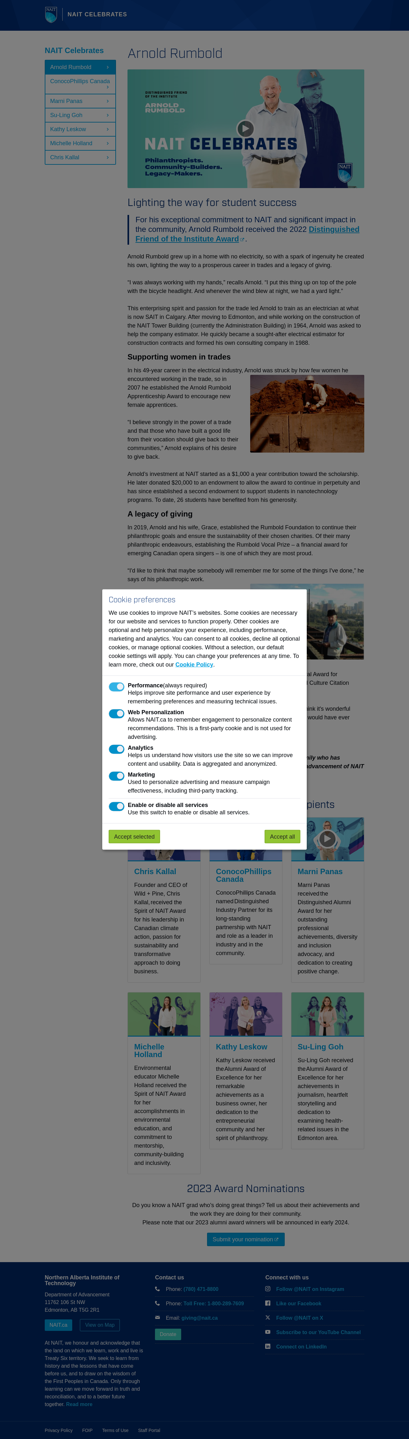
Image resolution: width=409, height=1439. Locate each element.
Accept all (282, 837)
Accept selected (134, 837)
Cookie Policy (194, 664)
